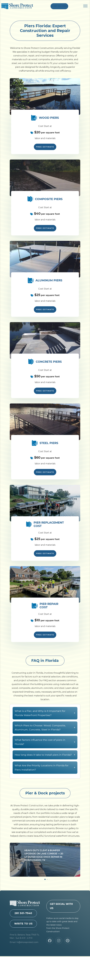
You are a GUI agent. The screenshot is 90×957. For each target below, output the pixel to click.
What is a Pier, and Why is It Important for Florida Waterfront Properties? (45, 727)
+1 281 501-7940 (59, 6)
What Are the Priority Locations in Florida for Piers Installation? (45, 781)
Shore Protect (17, 6)
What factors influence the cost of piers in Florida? (45, 756)
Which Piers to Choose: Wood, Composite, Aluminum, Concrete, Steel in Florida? (45, 741)
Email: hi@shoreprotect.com (24, 943)
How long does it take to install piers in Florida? (45, 768)
